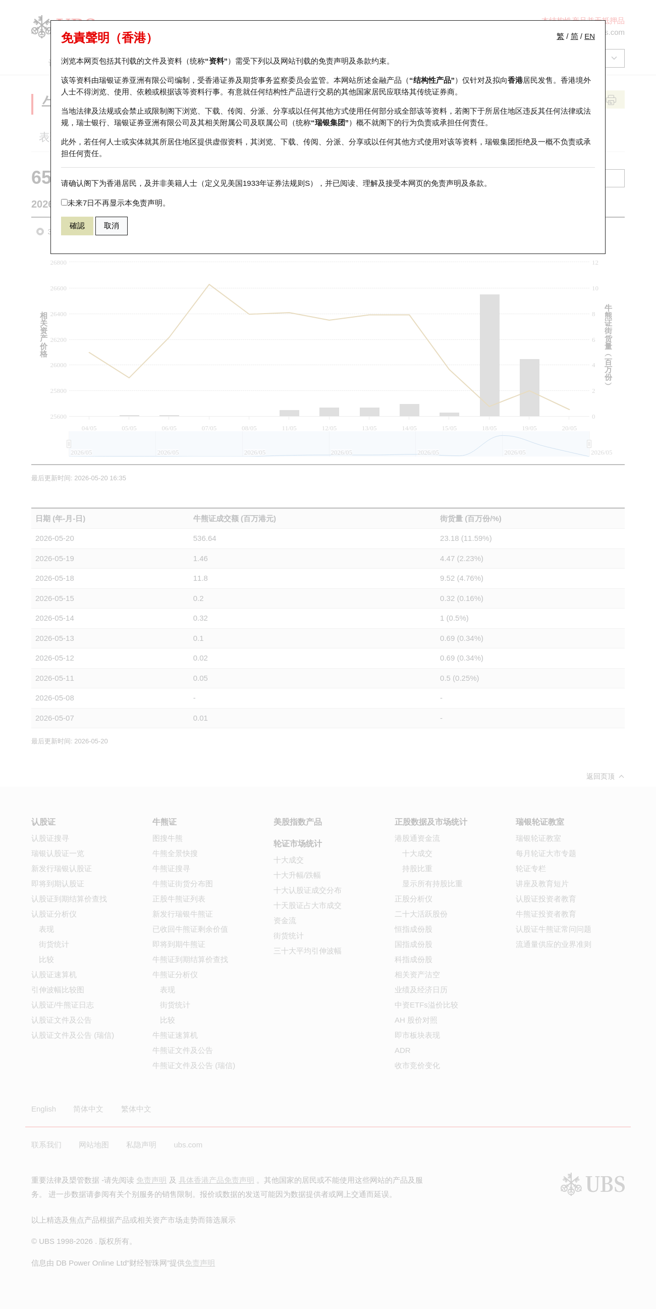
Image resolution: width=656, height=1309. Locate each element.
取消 (111, 225)
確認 (77, 225)
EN (589, 36)
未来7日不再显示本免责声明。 (115, 202)
